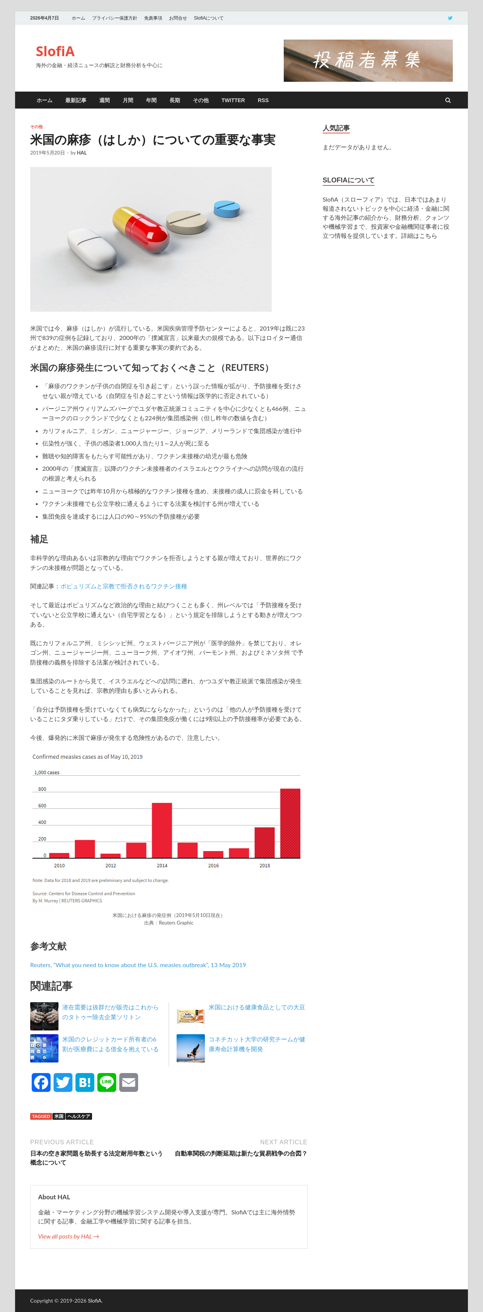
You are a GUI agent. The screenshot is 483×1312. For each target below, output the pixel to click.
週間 (104, 100)
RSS (263, 100)
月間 (128, 100)
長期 (174, 100)
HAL (82, 153)
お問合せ (178, 18)
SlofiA (55, 51)
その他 (201, 100)
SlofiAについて (209, 18)
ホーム (78, 18)
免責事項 (153, 18)
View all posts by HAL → (68, 1236)
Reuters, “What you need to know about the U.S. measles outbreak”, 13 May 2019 (138, 964)
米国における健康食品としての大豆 (257, 1006)
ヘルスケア (79, 1116)
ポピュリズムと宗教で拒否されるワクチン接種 (123, 585)
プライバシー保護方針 (114, 18)
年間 (151, 100)
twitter (233, 100)
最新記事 (75, 100)
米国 (58, 1116)
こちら (428, 235)
